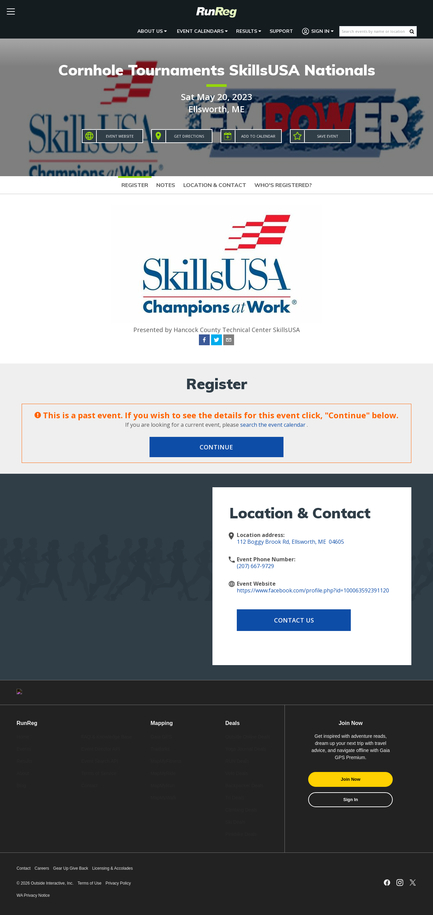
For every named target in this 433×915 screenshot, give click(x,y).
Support (281, 31)
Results (248, 31)
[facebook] (204, 340)
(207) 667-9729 (255, 566)
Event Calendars (202, 31)
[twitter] (216, 340)
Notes (165, 185)
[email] (228, 340)
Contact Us (291, 620)
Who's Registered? (283, 185)
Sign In (318, 31)
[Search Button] (412, 31)
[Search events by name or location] (375, 31)
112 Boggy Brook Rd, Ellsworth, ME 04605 (290, 541)
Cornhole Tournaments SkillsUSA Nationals (216, 70)
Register (134, 185)
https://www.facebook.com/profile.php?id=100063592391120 (313, 590)
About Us (152, 31)
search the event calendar (272, 424)
